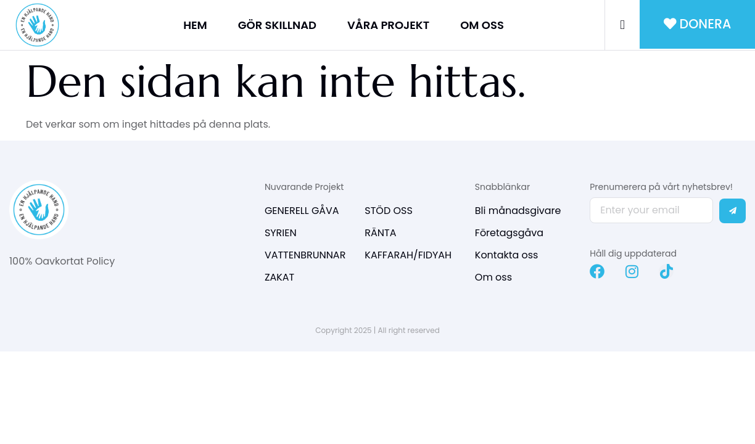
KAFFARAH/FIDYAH (408, 255)
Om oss (493, 277)
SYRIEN (281, 233)
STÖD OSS (389, 211)
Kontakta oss (506, 255)
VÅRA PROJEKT (388, 25)
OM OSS (482, 25)
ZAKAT (279, 277)
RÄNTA (380, 233)
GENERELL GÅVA (302, 211)
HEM (195, 25)
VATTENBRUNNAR (305, 255)
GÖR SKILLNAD (277, 25)
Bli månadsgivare (518, 211)
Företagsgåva (509, 233)
